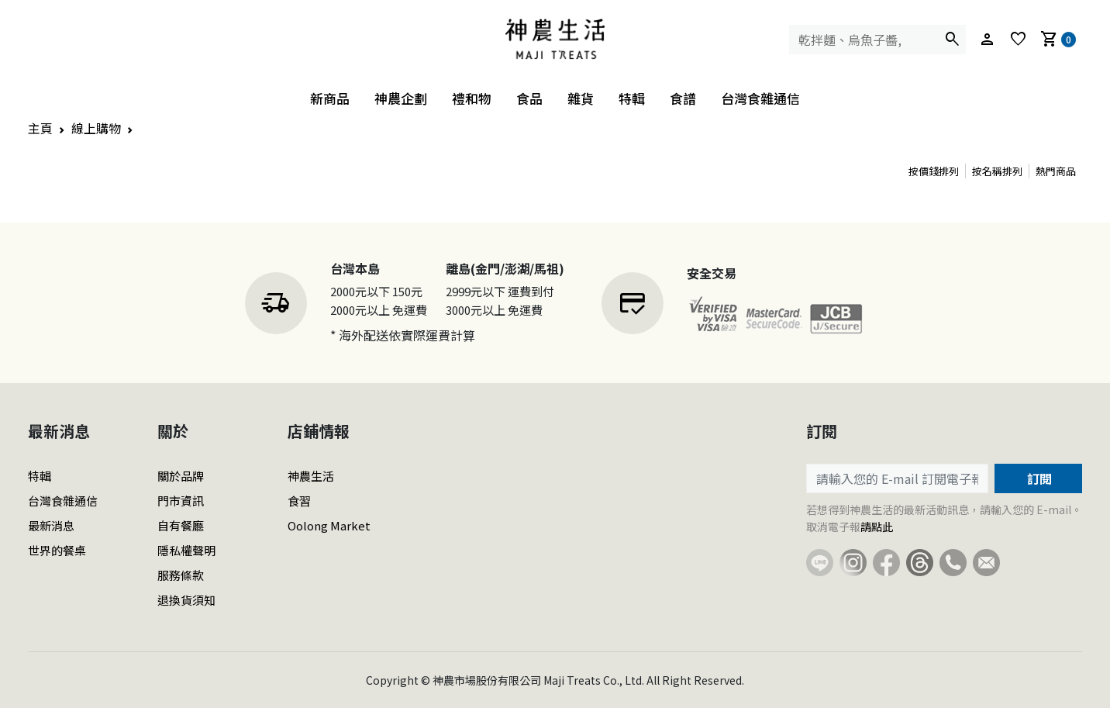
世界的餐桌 (57, 550)
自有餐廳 (180, 525)
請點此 (876, 526)
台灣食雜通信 (760, 98)
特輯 (632, 98)
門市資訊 (180, 500)
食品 (529, 98)
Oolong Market (329, 525)
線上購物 (96, 128)
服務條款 (180, 575)
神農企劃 (400, 98)
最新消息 (51, 525)
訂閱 (1038, 478)
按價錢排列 (933, 171)
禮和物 (471, 98)
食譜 (683, 98)
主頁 (40, 128)
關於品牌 (180, 476)
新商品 (330, 98)
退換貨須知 (186, 600)
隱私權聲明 (186, 550)
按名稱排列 (997, 171)
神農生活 (311, 476)
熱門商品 (1056, 171)
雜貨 (580, 98)
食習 (299, 500)
